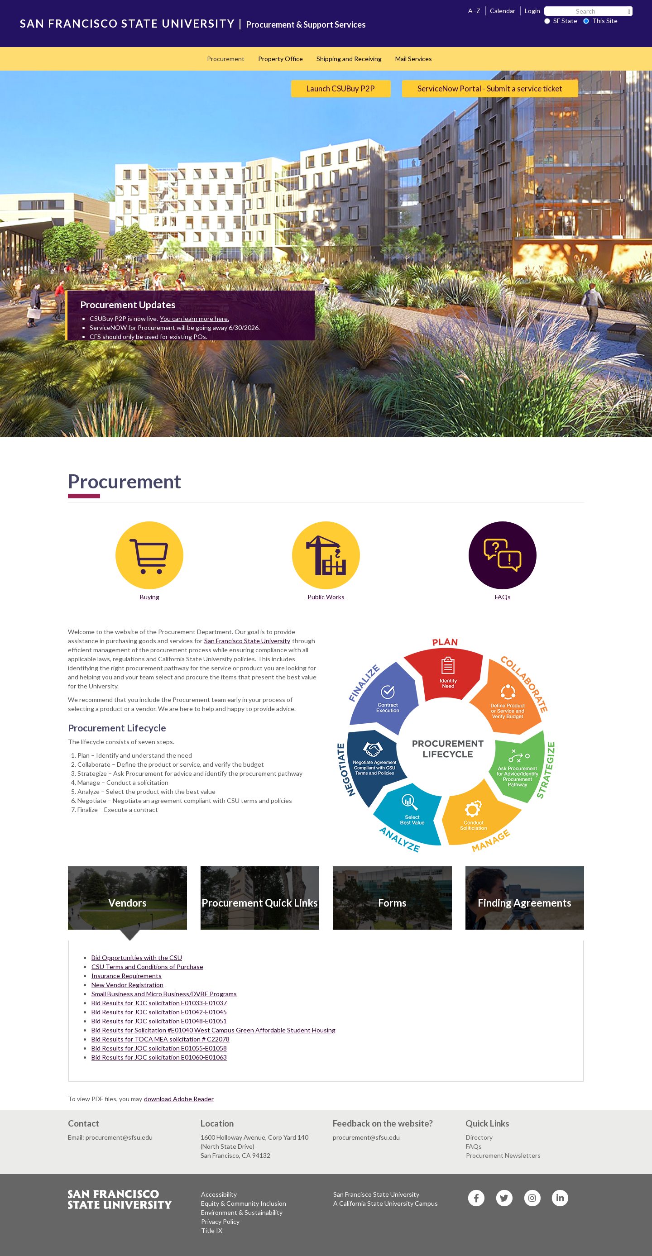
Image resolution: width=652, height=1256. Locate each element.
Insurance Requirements (126, 975)
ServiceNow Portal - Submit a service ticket (489, 88)
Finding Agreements (524, 903)
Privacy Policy (220, 1221)
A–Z (474, 10)
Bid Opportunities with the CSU (136, 957)
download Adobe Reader (179, 1099)
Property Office (280, 58)
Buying (149, 597)
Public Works (326, 597)
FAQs (503, 597)
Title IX (211, 1230)
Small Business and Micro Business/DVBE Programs (164, 994)
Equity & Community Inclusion (243, 1203)
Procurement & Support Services (306, 24)
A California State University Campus (385, 1203)
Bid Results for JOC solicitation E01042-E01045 (159, 1012)
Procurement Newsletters (503, 1155)
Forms (392, 903)
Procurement (225, 58)
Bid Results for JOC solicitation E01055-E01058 (159, 1048)
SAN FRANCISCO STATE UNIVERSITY (127, 23)
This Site (600, 20)
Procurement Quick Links (259, 903)
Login (532, 10)
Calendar (502, 10)
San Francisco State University (247, 641)
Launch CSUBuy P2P (341, 88)
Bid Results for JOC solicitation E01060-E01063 (159, 1057)
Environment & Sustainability (242, 1212)
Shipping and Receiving (349, 58)
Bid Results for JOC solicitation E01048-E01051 (159, 1021)
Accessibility (219, 1194)
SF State (560, 20)
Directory (479, 1137)
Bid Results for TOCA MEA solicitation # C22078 (160, 1039)
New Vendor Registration (127, 985)
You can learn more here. (194, 318)
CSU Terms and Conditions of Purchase (147, 966)
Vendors (127, 903)
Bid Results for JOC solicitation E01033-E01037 (159, 1003)
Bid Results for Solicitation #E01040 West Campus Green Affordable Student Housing (213, 1030)
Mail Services (413, 58)
